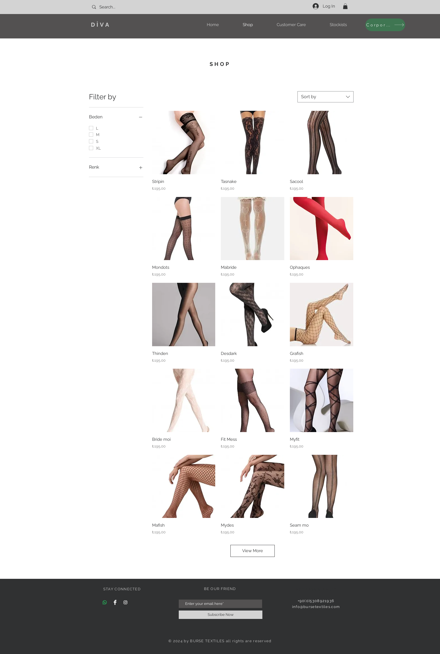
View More (252, 550)
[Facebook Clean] (115, 602)
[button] (345, 6)
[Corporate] (385, 25)
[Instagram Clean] (125, 602)
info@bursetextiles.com (316, 607)
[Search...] (116, 7)
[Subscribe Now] (220, 615)
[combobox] (325, 96)
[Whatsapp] (104, 602)
